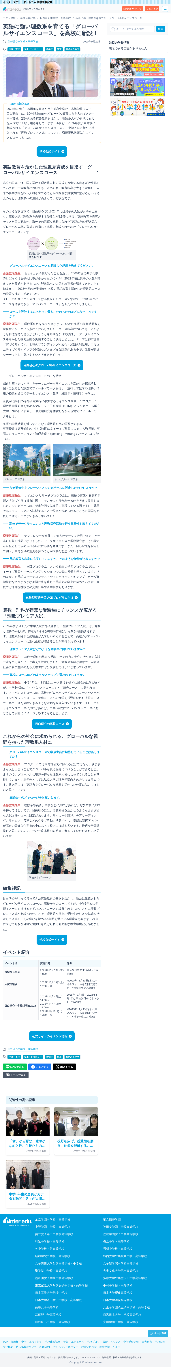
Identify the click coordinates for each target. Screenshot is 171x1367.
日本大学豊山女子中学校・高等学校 (58, 1300)
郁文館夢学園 (112, 1219)
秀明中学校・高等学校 (117, 1249)
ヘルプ (116, 1347)
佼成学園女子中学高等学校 (120, 1234)
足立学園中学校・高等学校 (52, 1219)
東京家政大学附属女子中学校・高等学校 (61, 1285)
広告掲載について (26, 1347)
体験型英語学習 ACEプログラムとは (49, 598)
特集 (65, 1341)
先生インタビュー (33, 49)
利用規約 (45, 1347)
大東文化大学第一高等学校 (120, 1271)
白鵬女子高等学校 (47, 1307)
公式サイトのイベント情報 (49, 1036)
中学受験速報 (131, 1341)
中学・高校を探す (31, 1341)
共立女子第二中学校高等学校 (54, 1234)
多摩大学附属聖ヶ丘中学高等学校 (125, 1278)
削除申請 (104, 1347)
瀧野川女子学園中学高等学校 (54, 1278)
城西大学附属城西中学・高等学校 (125, 1256)
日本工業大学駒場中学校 (51, 1293)
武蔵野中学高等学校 (48, 1315)
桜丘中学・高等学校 (116, 1241)
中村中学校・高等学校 (117, 1285)
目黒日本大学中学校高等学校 (122, 1315)
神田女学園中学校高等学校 (120, 1227)
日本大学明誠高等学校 (117, 1300)
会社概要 (8, 1347)
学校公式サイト (50, 151)
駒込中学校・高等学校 (49, 1241)
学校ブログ (93, 1341)
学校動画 (160, 1341)
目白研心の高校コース (49, 724)
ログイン (152, 8)
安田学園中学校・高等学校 (120, 1322)
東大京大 (147, 1341)
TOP (5, 1341)
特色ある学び (72, 49)
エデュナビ (77, 1341)
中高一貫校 (14, 49)
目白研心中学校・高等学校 (22, 41)
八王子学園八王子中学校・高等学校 (126, 1307)
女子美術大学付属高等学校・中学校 (58, 1263)
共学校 (49, 49)
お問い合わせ (89, 1347)
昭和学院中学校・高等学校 (52, 1256)
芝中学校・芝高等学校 (49, 1249)
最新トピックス (112, 1341)
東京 (59, 49)
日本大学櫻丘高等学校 (117, 1293)
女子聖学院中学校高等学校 (120, 1263)
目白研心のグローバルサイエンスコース (49, 365)
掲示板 (14, 1341)
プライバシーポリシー (65, 1347)
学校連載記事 (52, 1341)
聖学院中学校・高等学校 (51, 1271)
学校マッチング (132, 8)
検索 (160, 29)
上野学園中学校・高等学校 (52, 1227)
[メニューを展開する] (165, 9)
